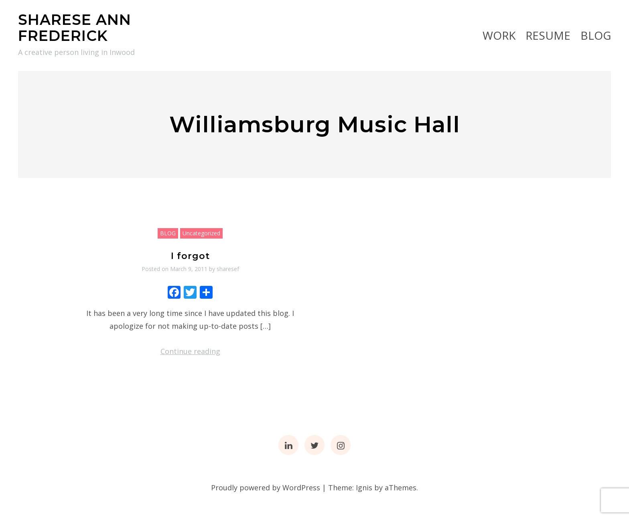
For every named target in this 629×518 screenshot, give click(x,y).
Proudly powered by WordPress (265, 487)
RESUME (548, 35)
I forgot (190, 256)
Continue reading (190, 351)
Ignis (364, 487)
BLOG (595, 35)
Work (499, 35)
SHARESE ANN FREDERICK (74, 28)
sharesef (228, 269)
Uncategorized (201, 233)
